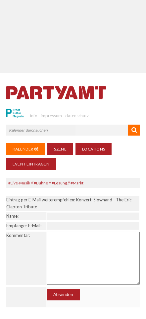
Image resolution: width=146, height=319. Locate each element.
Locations (93, 149)
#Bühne (41, 182)
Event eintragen (31, 163)
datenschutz (77, 115)
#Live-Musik (19, 182)
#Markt (77, 182)
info (33, 115)
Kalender (26, 149)
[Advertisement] (73, 36)
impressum (51, 115)
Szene (60, 149)
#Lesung (59, 182)
